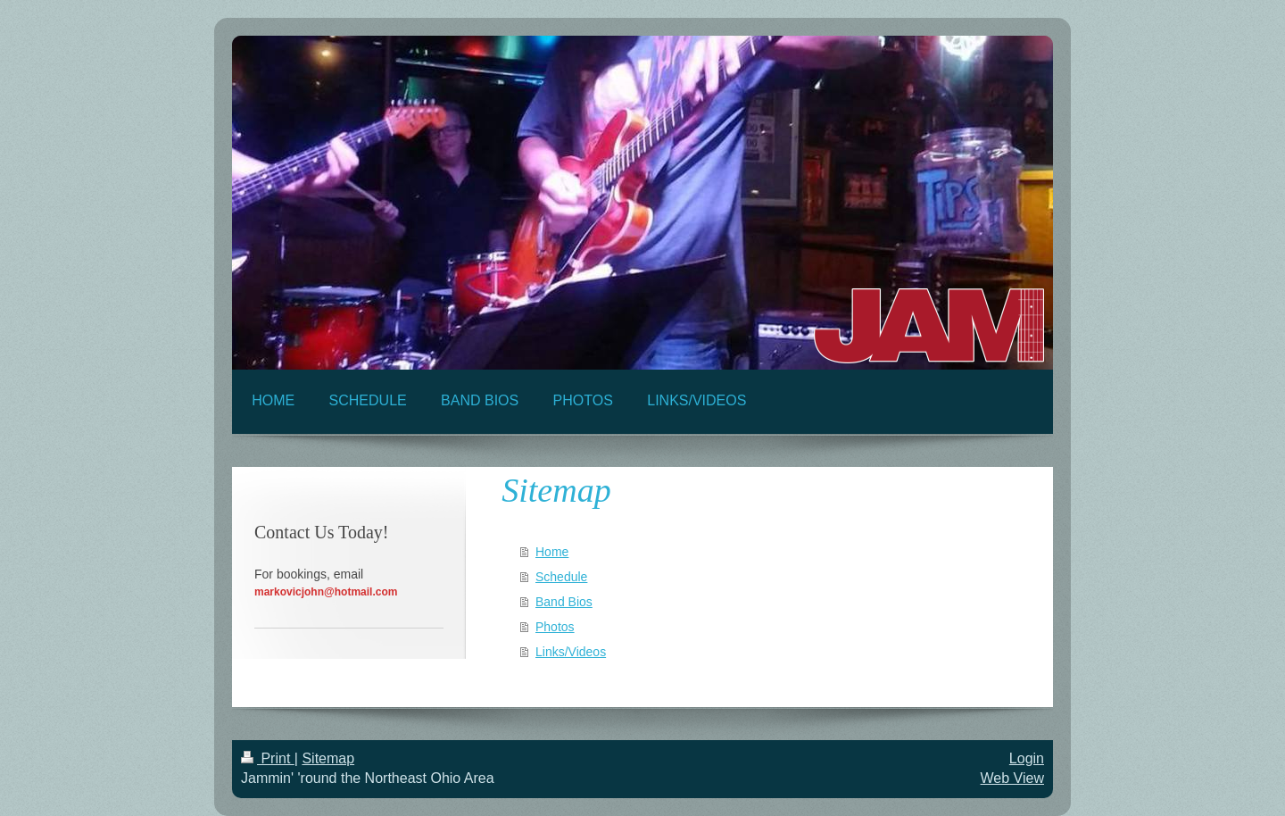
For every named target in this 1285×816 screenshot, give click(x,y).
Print (267, 758)
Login (1026, 758)
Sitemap (328, 758)
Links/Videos (570, 652)
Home (551, 552)
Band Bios (564, 602)
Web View (1012, 778)
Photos (555, 627)
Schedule (561, 577)
